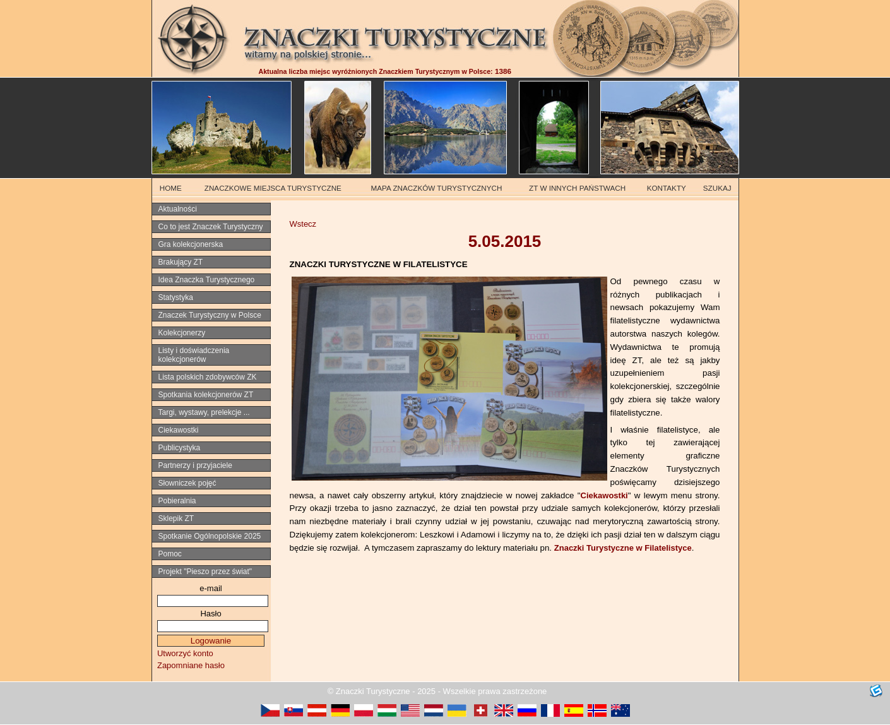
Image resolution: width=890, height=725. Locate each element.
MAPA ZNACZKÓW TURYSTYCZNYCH (436, 188)
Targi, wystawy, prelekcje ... (204, 412)
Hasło (210, 613)
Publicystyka (179, 447)
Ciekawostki (604, 495)
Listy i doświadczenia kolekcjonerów (194, 355)
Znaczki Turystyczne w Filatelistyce (623, 548)
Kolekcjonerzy (182, 332)
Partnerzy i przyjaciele (195, 465)
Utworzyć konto (185, 653)
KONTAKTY (666, 188)
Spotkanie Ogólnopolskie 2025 (209, 536)
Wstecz (303, 224)
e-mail (210, 588)
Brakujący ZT (180, 262)
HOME (171, 188)
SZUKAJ (717, 188)
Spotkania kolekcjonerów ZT (206, 394)
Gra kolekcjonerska (190, 244)
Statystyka (175, 297)
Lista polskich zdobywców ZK (207, 377)
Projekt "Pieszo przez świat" (205, 571)
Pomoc (170, 553)
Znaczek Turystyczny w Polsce (209, 315)
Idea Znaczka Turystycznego (206, 279)
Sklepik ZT (176, 518)
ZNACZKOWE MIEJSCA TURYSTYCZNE (273, 188)
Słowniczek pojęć (187, 483)
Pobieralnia (177, 500)
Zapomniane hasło (191, 665)
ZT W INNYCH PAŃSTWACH (577, 188)
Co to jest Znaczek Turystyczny (210, 226)
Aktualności (177, 209)
